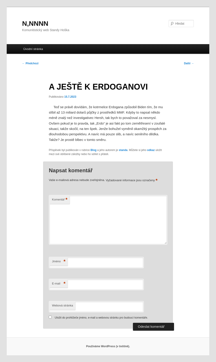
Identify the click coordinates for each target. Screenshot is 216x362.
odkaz (151, 150)
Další (189, 63)
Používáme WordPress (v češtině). (108, 346)
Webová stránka (62, 305)
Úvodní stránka (33, 49)
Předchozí (30, 63)
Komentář (59, 199)
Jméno (58, 261)
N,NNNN (35, 23)
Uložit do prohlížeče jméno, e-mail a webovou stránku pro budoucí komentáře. (101, 317)
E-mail (58, 283)
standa (123, 150)
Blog (93, 150)
